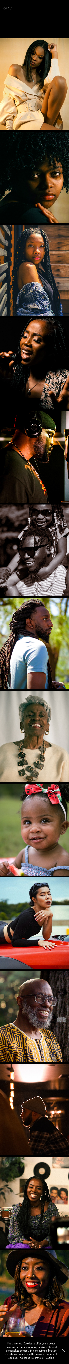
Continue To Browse (31, 1357)
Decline (49, 1357)
